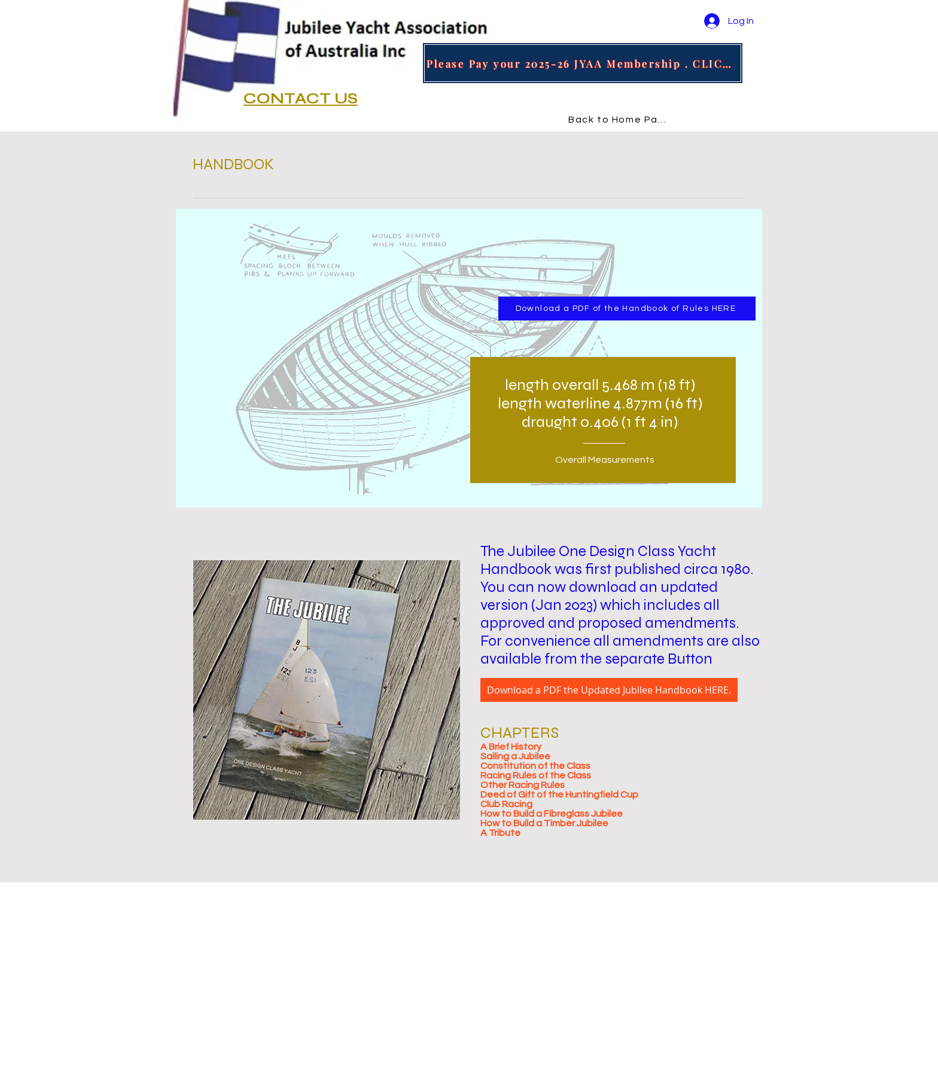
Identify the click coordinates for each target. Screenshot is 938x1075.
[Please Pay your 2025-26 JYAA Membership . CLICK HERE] (582, 63)
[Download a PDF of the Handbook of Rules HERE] (627, 308)
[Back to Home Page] (621, 120)
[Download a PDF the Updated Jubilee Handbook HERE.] (609, 690)
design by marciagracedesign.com (279, 1070)
